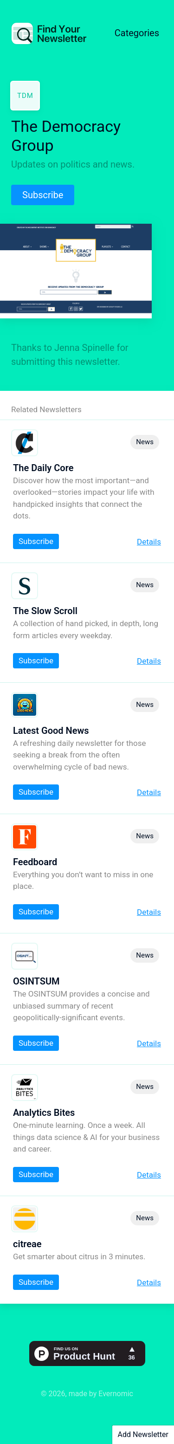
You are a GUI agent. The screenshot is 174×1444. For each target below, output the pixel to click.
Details (149, 541)
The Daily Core (43, 467)
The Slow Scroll (45, 610)
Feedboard (35, 862)
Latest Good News (51, 730)
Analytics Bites (44, 1112)
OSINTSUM (36, 981)
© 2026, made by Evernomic (87, 1393)
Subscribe (42, 195)
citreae (27, 1244)
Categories (137, 33)
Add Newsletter (143, 1434)
